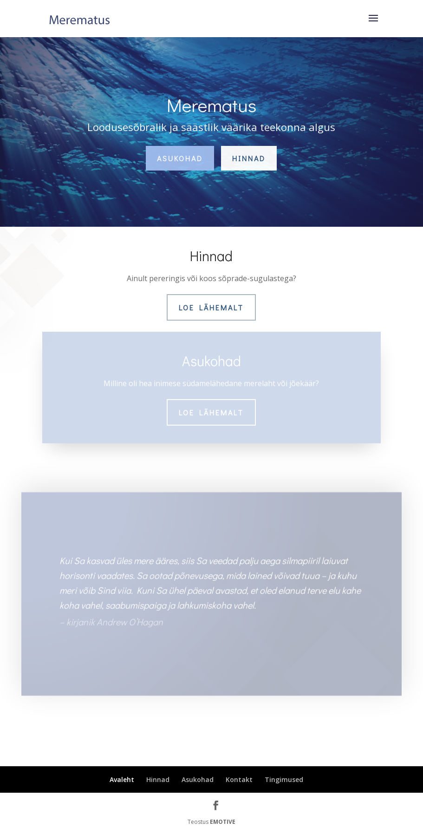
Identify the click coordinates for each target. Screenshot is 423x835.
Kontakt (239, 779)
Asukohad (180, 158)
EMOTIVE (222, 822)
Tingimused (284, 779)
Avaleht (122, 779)
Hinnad (249, 158)
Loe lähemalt (211, 307)
